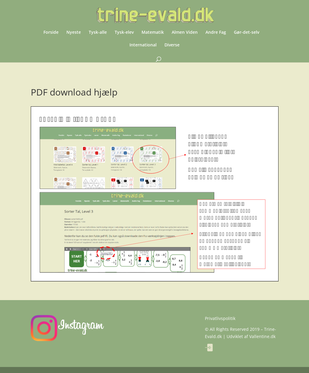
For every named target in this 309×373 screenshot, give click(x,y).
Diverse (172, 45)
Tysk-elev (124, 32)
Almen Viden (185, 32)
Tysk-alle (98, 32)
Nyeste (73, 32)
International (143, 45)
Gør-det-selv (246, 32)
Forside (51, 32)
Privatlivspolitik (220, 318)
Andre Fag (215, 32)
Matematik (153, 32)
